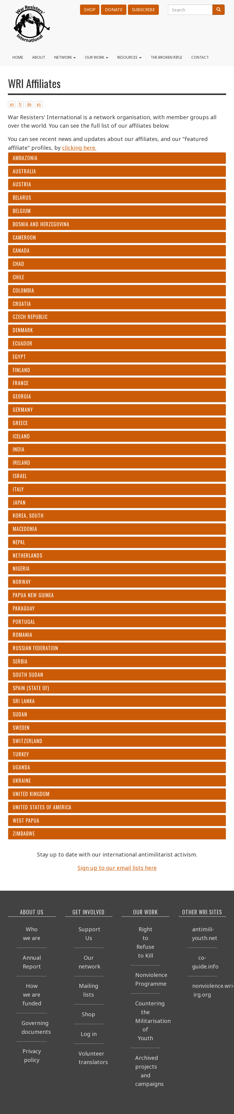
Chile (18, 277)
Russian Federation (35, 648)
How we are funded (31, 994)
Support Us (89, 934)
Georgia (22, 396)
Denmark (23, 330)
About (38, 57)
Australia (24, 171)
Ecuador (22, 343)
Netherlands (27, 555)
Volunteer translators (91, 1058)
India (19, 449)
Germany (23, 409)
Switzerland (27, 741)
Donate (113, 9)
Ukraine (22, 780)
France (20, 383)
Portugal (24, 621)
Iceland (21, 436)
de (29, 104)
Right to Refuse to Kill (145, 942)
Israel (20, 476)
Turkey (21, 754)
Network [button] (65, 57)
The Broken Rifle (166, 57)
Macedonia (25, 529)
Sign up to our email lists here (117, 867)
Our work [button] (96, 57)
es (39, 104)
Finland (21, 370)
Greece (20, 423)
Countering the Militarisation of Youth (147, 1021)
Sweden (21, 727)
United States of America (42, 807)
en (12, 104)
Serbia (20, 661)
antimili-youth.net (204, 934)
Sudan (20, 714)
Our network (89, 962)
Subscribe (143, 9)
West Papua (26, 820)
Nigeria (21, 568)
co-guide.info (204, 962)
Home (17, 57)
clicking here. (79, 147)
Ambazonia (25, 158)
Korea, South (28, 515)
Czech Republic (30, 316)
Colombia (23, 290)
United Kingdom (31, 794)
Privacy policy (31, 1055)
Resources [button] (129, 57)
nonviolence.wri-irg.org (204, 990)
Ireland (21, 462)
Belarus (22, 197)
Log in (89, 1033)
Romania (22, 634)
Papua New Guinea (33, 595)
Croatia (22, 303)
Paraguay (24, 608)
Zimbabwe (24, 833)
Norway (22, 582)
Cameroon (24, 237)
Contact (200, 57)
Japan (19, 502)
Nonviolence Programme (147, 979)
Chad (18, 264)
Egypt (19, 356)
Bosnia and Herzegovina (41, 224)
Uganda (21, 767)
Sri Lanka (24, 701)
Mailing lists (88, 990)
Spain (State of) (31, 688)
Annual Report (32, 962)
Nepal (19, 542)
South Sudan (28, 674)
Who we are (31, 934)
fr (20, 104)
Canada (21, 250)
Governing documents (34, 1027)
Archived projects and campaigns (147, 1070)
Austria (22, 184)
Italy (18, 489)
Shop (89, 9)
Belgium (22, 211)
